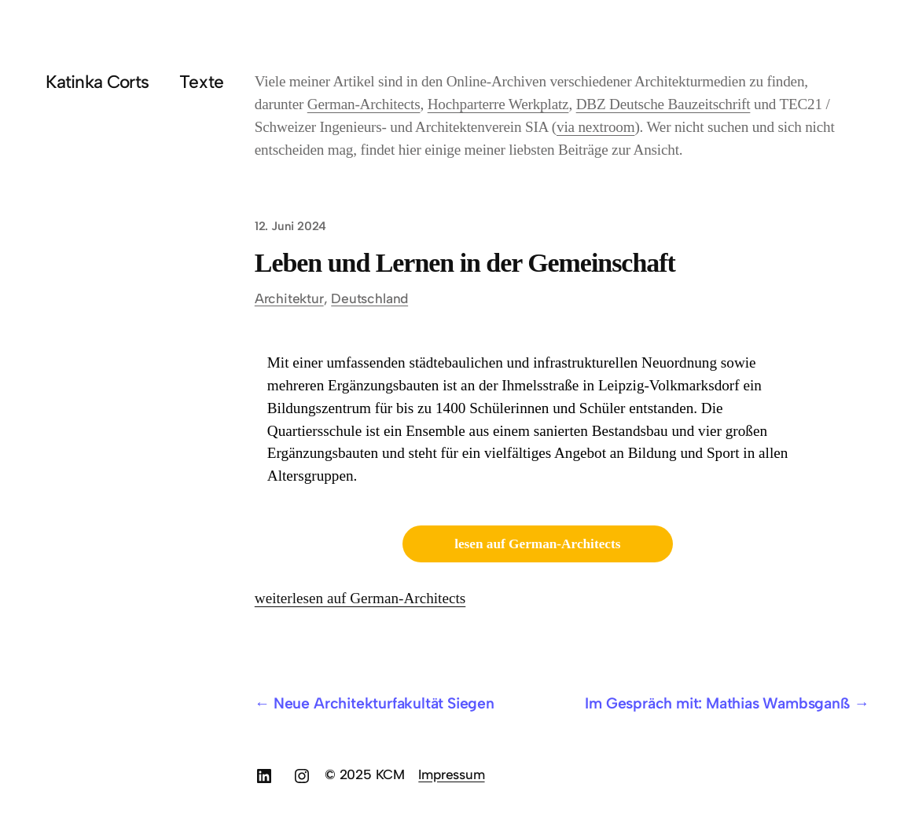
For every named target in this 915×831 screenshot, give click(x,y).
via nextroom (595, 127)
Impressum (451, 774)
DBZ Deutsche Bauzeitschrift (663, 104)
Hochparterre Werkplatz (498, 104)
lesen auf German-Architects (537, 543)
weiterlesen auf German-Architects (360, 598)
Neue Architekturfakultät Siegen (384, 703)
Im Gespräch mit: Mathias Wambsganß (717, 703)
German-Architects (364, 104)
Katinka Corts (97, 82)
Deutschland (369, 298)
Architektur (289, 298)
